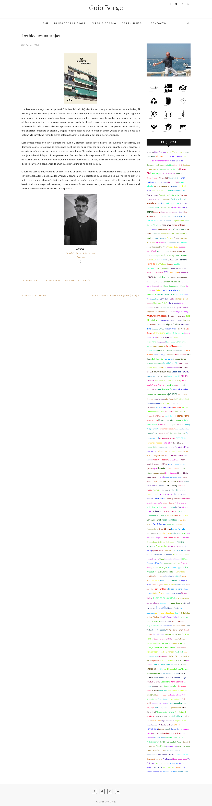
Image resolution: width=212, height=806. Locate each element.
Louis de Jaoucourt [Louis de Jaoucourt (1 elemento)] (166, 307)
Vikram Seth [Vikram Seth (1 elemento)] (177, 165)
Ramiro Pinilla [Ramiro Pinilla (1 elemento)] (152, 229)
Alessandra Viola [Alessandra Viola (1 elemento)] (158, 329)
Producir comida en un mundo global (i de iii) (115, 295)
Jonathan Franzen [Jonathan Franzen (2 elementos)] (166, 652)
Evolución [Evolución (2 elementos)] (176, 617)
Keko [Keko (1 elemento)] (169, 229)
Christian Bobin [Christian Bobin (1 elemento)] (181, 648)
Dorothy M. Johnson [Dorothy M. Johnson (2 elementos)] (172, 282)
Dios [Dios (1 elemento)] (176, 613)
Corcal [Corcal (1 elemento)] (177, 385)
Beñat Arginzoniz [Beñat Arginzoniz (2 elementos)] (162, 707)
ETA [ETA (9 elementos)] (166, 272)
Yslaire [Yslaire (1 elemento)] (175, 337)
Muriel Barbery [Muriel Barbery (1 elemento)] (160, 238)
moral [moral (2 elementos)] (170, 464)
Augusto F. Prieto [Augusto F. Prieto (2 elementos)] (153, 625)
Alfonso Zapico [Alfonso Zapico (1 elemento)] (168, 576)
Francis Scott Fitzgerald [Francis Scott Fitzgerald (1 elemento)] (173, 559)
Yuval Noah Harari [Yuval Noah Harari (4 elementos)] (174, 629)
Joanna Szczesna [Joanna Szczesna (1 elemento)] (153, 533)
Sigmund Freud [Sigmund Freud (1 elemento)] (157, 550)
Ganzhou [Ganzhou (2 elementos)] (175, 673)
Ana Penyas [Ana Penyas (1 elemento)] (167, 759)
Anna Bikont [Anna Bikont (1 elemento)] (183, 363)
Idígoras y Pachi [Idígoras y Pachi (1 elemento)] (173, 182)
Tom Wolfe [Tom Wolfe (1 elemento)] (185, 538)
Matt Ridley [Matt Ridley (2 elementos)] (167, 443)
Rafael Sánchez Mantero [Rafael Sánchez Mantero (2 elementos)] (179, 656)
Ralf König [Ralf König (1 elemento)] (155, 477)
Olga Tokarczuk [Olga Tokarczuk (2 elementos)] (167, 720)
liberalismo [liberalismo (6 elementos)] (152, 485)
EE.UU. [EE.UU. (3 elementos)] (150, 511)
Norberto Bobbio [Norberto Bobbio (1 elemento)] (166, 208)
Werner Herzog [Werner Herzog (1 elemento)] (152, 195)
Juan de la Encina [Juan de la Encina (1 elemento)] (153, 603)
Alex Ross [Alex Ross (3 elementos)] (172, 567)
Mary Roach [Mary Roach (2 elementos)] (167, 337)
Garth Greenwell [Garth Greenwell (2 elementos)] (154, 520)
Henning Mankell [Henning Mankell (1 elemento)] (173, 499)
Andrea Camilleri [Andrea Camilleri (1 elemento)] (182, 429)
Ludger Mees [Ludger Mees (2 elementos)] (158, 455)
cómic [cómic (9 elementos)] (150, 211)
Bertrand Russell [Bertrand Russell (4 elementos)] (178, 199)
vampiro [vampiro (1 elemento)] (150, 303)
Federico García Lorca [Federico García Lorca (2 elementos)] (164, 380)
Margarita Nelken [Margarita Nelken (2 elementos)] (181, 307)
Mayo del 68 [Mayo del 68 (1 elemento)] (163, 178)
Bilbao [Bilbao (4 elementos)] (173, 298)
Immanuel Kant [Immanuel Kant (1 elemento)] (164, 320)
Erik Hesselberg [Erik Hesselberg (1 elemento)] (158, 359)
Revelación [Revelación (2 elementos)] (180, 524)
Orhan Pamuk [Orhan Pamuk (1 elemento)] (170, 678)
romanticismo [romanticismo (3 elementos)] (153, 559)
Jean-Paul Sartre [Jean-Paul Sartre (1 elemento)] (172, 738)
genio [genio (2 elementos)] (162, 477)
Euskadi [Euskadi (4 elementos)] (161, 424)
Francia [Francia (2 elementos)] (170, 238)
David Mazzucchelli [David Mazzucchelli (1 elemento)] (178, 403)
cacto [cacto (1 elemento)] (181, 481)
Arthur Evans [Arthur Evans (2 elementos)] (180, 503)
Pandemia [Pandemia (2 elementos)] (185, 324)
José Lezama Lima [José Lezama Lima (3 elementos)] (169, 520)
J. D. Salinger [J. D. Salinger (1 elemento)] (170, 425)
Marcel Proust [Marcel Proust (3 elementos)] (158, 190)
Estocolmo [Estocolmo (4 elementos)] (168, 407)
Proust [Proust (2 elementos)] (163, 515)
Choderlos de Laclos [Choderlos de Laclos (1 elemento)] (179, 759)
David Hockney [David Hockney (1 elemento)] (159, 639)
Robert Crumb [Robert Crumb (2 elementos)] (152, 494)
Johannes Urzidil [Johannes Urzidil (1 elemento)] (168, 772)
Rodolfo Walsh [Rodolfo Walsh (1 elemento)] (171, 746)
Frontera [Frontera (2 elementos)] (183, 195)
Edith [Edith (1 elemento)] (154, 260)
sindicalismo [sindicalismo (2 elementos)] (184, 186)
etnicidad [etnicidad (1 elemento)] (159, 669)
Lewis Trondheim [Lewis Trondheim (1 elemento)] (176, 320)
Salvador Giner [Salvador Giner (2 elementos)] (153, 207)
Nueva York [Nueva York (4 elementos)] (169, 584)
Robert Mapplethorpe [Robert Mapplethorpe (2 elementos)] (156, 750)
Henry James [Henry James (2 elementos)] (160, 763)
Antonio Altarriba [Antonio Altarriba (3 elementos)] (154, 507)
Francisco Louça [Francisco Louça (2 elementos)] (180, 703)
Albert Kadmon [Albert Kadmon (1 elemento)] (166, 626)
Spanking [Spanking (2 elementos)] (177, 380)
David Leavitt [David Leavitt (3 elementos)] (173, 376)
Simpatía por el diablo (33, 295)
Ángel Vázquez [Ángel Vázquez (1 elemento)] (163, 699)
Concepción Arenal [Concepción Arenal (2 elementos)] (154, 759)
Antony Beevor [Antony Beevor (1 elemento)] (152, 648)
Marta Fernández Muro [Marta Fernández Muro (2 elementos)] (179, 447)
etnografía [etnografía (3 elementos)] (151, 695)
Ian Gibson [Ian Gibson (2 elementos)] (155, 233)
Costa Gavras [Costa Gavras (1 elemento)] (174, 273)
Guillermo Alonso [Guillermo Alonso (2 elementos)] (179, 229)
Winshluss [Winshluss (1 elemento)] (151, 376)
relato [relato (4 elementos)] (183, 385)
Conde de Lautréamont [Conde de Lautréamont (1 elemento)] (155, 282)
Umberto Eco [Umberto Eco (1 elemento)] (174, 195)
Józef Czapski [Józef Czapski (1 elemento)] (170, 399)
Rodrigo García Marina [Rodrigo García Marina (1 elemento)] (181, 555)
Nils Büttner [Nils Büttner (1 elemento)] (169, 634)
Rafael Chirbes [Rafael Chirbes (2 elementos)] (182, 754)
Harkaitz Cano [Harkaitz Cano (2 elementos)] (158, 634)
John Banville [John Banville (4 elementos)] (177, 681)
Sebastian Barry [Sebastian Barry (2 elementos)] (159, 630)
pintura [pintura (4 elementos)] (178, 634)
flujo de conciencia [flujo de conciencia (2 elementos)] (176, 589)
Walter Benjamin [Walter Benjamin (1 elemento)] (153, 403)
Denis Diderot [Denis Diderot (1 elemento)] (159, 678)
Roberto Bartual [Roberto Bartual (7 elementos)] (155, 272)
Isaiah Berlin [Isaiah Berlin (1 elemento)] (169, 416)
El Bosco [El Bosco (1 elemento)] (185, 516)
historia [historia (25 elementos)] (181, 438)
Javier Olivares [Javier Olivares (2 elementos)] (179, 350)
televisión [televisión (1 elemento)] (182, 520)
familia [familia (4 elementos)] (156, 307)
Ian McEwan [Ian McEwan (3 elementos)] (166, 617)
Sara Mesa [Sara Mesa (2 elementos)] (180, 572)
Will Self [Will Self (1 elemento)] (177, 725)
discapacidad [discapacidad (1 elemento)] (161, 342)
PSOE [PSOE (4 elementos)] (149, 660)
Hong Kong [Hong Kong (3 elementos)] (170, 385)
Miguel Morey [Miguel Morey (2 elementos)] (182, 312)
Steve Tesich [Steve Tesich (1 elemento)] (168, 563)
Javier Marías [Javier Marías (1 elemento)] (152, 389)
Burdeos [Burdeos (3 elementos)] (151, 165)
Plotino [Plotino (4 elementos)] (170, 703)
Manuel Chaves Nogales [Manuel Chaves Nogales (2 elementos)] (165, 572)
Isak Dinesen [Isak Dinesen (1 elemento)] (169, 669)
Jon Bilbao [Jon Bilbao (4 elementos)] (159, 242)
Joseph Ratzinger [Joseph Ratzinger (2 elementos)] (159, 567)
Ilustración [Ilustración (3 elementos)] (170, 355)
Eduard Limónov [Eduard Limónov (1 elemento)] (152, 725)
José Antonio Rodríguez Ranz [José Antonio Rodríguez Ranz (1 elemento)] (157, 394)
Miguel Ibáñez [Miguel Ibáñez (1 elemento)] (165, 673)
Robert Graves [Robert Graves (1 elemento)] (178, 443)
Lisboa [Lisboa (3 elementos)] (168, 190)
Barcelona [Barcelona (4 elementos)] (165, 681)
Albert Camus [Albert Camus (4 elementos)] (164, 451)
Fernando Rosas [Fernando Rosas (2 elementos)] (175, 156)
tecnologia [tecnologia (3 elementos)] (156, 173)
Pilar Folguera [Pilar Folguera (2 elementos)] (160, 152)
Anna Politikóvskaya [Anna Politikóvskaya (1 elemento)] (164, 169)
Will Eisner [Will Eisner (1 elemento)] (179, 173)
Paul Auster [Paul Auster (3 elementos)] (176, 533)
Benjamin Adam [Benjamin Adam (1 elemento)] (153, 178)
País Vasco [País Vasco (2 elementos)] (181, 329)
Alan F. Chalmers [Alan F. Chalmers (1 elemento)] (169, 542)
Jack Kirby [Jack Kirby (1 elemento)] (150, 152)
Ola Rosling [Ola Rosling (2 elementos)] (157, 733)
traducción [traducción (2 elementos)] (161, 260)
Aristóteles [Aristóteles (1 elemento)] (151, 407)
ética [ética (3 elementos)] (184, 533)
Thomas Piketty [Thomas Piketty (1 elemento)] (172, 469)
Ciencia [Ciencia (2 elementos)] (176, 494)
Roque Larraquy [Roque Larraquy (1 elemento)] (159, 399)
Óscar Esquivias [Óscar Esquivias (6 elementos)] (166, 420)
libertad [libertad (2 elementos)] (173, 580)
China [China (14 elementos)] (169, 638)
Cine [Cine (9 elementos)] (186, 371)
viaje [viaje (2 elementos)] (170, 716)
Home (45, 23)
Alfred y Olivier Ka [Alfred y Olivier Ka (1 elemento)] (182, 598)
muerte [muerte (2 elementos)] (155, 580)
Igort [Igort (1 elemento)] (155, 469)
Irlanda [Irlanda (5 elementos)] (171, 294)
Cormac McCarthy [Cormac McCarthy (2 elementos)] (168, 511)
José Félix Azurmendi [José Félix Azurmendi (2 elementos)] (166, 754)
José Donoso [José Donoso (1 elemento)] (179, 420)
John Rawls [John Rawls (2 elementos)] (164, 299)
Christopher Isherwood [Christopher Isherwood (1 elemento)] (176, 316)
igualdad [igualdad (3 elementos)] (161, 203)
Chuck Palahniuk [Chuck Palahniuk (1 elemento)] (165, 221)
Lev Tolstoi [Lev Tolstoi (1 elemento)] (175, 643)
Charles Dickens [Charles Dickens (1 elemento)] (174, 460)
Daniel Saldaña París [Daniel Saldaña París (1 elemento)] (177, 695)
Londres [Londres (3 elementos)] (179, 424)
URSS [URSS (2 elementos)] (174, 389)
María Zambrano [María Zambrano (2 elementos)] (178, 490)
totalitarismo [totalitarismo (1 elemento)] (180, 585)
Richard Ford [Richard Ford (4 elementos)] (162, 156)
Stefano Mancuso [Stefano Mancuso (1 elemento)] (181, 772)
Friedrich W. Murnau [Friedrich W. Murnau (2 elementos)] (155, 416)
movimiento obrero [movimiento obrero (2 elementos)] (176, 603)
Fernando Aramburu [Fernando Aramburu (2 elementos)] (167, 429)
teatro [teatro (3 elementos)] (187, 333)
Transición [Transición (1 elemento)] (166, 507)
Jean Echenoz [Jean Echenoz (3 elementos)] (160, 498)
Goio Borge (106, 7)
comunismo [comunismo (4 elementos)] (162, 294)
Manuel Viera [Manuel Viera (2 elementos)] (152, 220)
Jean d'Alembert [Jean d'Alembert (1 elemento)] (159, 346)
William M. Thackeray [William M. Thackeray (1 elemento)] (164, 350)
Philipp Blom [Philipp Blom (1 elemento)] (162, 229)
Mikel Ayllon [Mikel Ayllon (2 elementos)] (183, 389)
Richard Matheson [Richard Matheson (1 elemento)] (174, 546)
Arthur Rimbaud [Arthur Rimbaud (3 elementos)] (154, 617)
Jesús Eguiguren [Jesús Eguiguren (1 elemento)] (175, 699)
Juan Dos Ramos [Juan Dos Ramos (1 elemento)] (180, 665)
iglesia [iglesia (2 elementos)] (165, 733)
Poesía (86, 280)
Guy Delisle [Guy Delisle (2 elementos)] (173, 178)
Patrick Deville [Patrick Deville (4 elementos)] (179, 625)
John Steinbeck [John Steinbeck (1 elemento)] (180, 712)
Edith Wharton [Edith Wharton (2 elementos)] (180, 550)
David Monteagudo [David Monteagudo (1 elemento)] (168, 212)
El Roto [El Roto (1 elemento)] (184, 559)
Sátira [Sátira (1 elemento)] (173, 507)
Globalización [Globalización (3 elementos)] (178, 372)
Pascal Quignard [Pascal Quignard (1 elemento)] (172, 763)
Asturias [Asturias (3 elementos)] (186, 207)
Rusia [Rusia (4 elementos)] (149, 259)
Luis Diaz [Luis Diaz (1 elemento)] (183, 643)
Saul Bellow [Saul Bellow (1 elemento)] (176, 593)
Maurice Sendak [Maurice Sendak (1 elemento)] (181, 355)
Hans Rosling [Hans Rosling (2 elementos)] (159, 355)
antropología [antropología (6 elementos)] (178, 225)
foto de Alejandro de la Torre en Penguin (80, 255)
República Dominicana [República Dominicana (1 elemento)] (155, 576)
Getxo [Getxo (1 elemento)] (176, 247)
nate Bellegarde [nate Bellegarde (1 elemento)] (157, 585)
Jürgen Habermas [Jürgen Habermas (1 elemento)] (163, 695)
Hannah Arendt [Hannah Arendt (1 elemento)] (152, 433)
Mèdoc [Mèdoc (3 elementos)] (184, 242)
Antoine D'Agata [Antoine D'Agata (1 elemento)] (176, 251)
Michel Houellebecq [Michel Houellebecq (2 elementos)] (166, 647)
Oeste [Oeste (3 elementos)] (185, 507)
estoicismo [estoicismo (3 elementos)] (160, 324)
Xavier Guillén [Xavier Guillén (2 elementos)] (177, 729)
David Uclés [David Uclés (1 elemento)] (170, 342)
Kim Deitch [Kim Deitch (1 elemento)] (179, 652)
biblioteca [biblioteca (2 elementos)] (171, 515)
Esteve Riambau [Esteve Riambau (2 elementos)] (169, 286)
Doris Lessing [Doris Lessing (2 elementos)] (171, 485)
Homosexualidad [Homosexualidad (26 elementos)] (164, 598)
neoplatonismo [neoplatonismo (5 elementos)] (162, 277)
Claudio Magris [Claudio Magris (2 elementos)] (181, 260)
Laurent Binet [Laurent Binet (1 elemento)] (152, 367)
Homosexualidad (57, 280)
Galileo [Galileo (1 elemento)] (170, 165)
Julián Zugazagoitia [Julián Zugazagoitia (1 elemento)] (154, 621)
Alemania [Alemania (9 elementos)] (167, 389)
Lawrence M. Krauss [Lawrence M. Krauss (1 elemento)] (154, 643)
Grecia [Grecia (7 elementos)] (178, 575)
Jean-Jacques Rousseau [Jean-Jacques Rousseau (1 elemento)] (173, 477)
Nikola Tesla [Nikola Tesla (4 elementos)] (181, 255)
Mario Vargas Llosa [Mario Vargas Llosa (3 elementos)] (175, 152)
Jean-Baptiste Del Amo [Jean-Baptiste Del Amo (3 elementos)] (157, 247)
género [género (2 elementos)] (150, 468)
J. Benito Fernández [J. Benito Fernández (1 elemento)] (159, 703)
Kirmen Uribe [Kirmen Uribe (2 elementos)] (170, 329)
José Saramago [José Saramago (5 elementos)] (167, 255)
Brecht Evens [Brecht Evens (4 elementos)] (165, 529)
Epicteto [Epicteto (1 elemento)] (155, 660)
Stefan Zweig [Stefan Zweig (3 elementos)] (158, 593)
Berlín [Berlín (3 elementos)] (149, 524)
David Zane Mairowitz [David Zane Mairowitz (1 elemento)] (167, 660)
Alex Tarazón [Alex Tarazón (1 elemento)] (185, 499)
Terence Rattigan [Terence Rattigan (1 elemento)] (169, 767)
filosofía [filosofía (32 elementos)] (162, 607)
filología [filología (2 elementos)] (159, 290)
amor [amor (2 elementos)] (159, 389)
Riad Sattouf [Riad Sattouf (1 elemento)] (165, 234)
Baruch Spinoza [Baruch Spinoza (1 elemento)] (152, 699)
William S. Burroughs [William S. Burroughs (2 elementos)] (175, 333)
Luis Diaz (75, 280)
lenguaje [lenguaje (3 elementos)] (150, 707)
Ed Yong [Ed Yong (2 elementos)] (178, 507)
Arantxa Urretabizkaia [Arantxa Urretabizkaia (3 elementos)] (177, 690)
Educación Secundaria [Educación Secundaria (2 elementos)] (163, 555)
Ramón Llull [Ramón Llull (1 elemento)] (185, 617)
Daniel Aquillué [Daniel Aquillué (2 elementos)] (171, 686)
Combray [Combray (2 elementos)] (157, 212)
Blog (39, 280)
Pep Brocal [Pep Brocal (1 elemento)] (170, 260)
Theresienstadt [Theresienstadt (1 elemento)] (162, 712)
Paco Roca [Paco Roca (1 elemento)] (155, 691)
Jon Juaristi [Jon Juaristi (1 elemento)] (166, 490)
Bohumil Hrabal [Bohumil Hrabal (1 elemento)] (179, 464)
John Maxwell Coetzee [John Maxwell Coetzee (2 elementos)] (164, 613)
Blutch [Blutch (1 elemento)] (149, 191)
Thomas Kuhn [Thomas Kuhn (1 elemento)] (164, 580)
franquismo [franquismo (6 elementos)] (160, 333)
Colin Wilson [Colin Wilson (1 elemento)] (168, 550)
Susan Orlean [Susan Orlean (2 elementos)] (152, 652)
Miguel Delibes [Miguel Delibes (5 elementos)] (173, 324)
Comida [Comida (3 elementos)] (170, 264)
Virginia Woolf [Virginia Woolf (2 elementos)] (180, 720)
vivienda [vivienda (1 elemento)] (183, 203)
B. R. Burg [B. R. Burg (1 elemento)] (159, 407)
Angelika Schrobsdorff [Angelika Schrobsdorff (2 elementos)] (156, 312)
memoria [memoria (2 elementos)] (177, 407)
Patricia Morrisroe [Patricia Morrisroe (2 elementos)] (182, 669)
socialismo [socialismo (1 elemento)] (163, 691)
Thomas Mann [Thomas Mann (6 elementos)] (182, 415)
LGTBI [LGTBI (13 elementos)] (150, 237)
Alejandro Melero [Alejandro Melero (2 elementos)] (170, 290)
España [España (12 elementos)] (151, 276)
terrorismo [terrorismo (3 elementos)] (162, 182)
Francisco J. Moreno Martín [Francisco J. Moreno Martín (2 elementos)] (158, 161)
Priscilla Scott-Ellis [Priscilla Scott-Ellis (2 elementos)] (170, 363)
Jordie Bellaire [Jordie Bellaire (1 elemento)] (164, 199)
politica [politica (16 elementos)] (173, 394)
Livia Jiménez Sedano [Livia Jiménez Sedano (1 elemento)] (167, 438)
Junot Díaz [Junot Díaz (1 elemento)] (160, 412)
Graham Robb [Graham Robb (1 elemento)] (170, 525)
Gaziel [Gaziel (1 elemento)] (157, 516)
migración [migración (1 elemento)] (168, 593)
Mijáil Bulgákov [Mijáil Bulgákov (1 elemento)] (184, 613)
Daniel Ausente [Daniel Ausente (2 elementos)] (168, 173)
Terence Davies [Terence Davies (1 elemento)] (160, 738)
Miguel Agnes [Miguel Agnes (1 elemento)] (162, 268)
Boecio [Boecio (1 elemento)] (186, 481)
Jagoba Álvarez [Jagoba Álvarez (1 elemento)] (175, 708)
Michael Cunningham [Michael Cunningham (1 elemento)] (155, 363)
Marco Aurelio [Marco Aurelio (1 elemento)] (180, 216)
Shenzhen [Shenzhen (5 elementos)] (151, 668)
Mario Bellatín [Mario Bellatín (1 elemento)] (164, 433)
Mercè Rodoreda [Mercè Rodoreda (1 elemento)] (179, 639)
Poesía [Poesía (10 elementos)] (161, 468)
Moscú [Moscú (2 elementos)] (167, 729)
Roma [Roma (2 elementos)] (149, 329)
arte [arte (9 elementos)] (159, 337)
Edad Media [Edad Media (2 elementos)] (161, 746)
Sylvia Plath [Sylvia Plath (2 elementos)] (177, 716)
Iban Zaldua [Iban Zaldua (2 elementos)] (181, 660)
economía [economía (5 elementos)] (166, 225)
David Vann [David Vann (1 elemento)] (151, 325)
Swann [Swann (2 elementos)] (171, 712)
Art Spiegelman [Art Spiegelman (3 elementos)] (182, 399)
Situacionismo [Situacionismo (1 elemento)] (157, 286)
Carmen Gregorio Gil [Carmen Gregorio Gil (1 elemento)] (154, 542)
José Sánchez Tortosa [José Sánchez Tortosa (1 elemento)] (172, 243)
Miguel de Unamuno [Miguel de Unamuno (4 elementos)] (169, 481)
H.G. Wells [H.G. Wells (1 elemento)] (179, 295)
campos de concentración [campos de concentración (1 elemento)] (177, 268)
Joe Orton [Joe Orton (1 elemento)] (156, 299)
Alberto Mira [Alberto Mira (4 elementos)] (161, 546)
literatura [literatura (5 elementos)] (176, 207)
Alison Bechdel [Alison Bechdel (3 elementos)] (176, 161)
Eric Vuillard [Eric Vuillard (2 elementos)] (161, 264)
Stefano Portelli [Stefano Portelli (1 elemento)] (161, 376)
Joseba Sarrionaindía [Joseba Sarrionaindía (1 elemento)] (177, 433)
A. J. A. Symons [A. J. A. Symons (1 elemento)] (170, 750)
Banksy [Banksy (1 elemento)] (178, 767)
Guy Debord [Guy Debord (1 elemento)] (157, 490)
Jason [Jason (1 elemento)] (186, 652)
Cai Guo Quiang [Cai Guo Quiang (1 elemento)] (152, 656)
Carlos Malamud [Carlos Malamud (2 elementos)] (172, 346)
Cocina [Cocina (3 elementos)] (170, 247)
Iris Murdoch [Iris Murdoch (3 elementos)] (161, 165)
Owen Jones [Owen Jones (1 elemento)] (175, 451)
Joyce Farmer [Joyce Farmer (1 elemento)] (165, 403)
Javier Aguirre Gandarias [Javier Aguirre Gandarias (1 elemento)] (174, 456)
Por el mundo (132, 23)
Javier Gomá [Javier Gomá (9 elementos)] (153, 681)
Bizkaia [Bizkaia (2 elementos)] (157, 481)
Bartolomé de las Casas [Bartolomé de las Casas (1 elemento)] (171, 538)
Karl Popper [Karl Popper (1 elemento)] (166, 643)
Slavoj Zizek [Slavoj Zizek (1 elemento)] (156, 721)
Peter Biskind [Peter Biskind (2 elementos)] (182, 299)
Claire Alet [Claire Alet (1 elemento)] (164, 447)
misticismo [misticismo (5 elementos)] (152, 203)
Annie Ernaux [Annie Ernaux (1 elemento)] (152, 337)
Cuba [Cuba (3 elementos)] (161, 559)
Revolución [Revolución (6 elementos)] (152, 728)
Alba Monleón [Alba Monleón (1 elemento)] (169, 412)
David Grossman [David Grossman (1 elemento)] (183, 746)
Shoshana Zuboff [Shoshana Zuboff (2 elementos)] (160, 303)
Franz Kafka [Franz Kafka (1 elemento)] (162, 367)
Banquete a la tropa (70, 23)
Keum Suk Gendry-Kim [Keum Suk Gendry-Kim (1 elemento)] (179, 277)
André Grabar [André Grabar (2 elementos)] (174, 733)
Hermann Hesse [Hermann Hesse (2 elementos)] (161, 589)
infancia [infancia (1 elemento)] (161, 729)
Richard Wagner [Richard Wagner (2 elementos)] (173, 203)
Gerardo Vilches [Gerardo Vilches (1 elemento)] (178, 621)
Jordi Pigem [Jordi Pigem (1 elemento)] (180, 286)
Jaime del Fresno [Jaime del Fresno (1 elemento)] (153, 673)
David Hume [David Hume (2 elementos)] (157, 767)
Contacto (158, 23)
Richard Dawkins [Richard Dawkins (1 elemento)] (153, 199)
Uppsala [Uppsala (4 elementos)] (180, 567)
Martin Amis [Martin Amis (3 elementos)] (173, 303)
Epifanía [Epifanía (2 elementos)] (168, 359)
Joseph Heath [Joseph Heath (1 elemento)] (152, 451)
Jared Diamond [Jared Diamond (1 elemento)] (152, 420)
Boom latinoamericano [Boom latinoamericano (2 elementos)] (165, 216)
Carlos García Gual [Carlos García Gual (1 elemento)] (165, 494)
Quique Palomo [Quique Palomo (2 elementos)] (178, 220)
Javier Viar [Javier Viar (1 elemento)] (174, 186)
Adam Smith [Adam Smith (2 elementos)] (164, 195)
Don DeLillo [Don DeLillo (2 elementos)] (180, 412)
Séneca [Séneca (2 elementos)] (178, 515)
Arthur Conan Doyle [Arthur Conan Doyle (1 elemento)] (166, 725)
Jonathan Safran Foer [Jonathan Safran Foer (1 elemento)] (162, 186)
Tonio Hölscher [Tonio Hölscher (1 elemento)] (172, 367)
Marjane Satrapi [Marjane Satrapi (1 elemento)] (159, 473)
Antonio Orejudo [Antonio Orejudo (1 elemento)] (158, 686)
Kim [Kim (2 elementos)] (184, 156)
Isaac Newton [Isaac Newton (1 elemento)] (166, 621)
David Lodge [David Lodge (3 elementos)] (180, 677)
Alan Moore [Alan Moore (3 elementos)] (168, 503)
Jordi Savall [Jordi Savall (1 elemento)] (179, 212)
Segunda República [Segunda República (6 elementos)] (161, 371)
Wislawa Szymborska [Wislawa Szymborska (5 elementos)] (157, 315)
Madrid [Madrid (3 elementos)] (154, 320)
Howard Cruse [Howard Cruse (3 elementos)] (153, 447)
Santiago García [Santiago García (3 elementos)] (179, 359)
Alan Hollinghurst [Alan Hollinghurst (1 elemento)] (178, 191)
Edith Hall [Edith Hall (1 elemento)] (162, 486)
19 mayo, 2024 (30, 45)
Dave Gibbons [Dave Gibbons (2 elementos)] (171, 473)
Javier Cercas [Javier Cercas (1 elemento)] (171, 312)
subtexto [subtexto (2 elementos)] (156, 511)
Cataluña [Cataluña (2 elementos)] (164, 603)
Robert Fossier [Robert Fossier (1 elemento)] (173, 608)
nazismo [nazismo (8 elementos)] (151, 715)
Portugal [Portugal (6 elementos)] (151, 263)
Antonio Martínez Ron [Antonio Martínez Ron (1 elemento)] (155, 503)
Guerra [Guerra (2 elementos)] (177, 238)
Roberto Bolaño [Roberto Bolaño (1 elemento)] (161, 716)
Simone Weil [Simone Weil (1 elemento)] (184, 273)
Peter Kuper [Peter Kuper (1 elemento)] (155, 256)
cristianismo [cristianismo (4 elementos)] (165, 533)
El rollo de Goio (103, 23)
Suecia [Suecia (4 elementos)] (176, 169)
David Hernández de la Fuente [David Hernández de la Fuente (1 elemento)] (171, 742)
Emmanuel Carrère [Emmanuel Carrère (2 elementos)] (155, 563)
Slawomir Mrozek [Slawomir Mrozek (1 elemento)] (163, 251)
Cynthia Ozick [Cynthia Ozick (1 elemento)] (163, 656)
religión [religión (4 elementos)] (177, 563)
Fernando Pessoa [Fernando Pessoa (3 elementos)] (154, 443)
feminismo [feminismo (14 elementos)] (159, 524)
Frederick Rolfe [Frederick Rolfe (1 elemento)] (152, 529)
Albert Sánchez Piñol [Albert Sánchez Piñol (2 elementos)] (178, 233)
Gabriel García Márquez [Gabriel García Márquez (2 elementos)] (163, 665)
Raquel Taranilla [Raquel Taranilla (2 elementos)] (178, 529)
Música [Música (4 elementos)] (186, 320)
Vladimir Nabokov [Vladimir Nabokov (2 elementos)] (160, 460)
